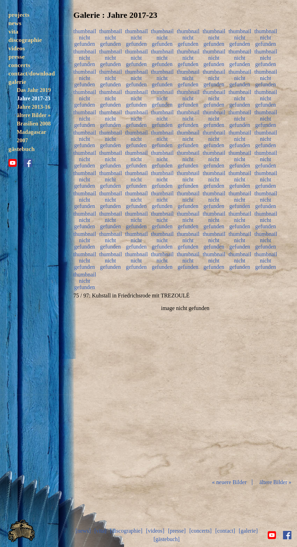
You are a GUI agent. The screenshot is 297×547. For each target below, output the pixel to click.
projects (18, 14)
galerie (17, 81)
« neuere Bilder (229, 482)
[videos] (155, 531)
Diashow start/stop (185, 389)
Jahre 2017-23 (33, 98)
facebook (28, 163)
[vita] (100, 531)
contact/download (31, 73)
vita (13, 31)
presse (16, 56)
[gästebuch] (166, 539)
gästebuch (21, 148)
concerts (19, 65)
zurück (110, 389)
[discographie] (126, 531)
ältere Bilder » (34, 115)
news (14, 23)
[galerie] (248, 531)
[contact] (225, 531)
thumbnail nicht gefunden (84, 36)
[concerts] (200, 531)
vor (260, 389)
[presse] (177, 531)
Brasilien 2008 (34, 124)
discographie (25, 39)
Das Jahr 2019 (34, 90)
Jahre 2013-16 (33, 107)
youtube (12, 163)
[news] (83, 531)
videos (16, 48)
